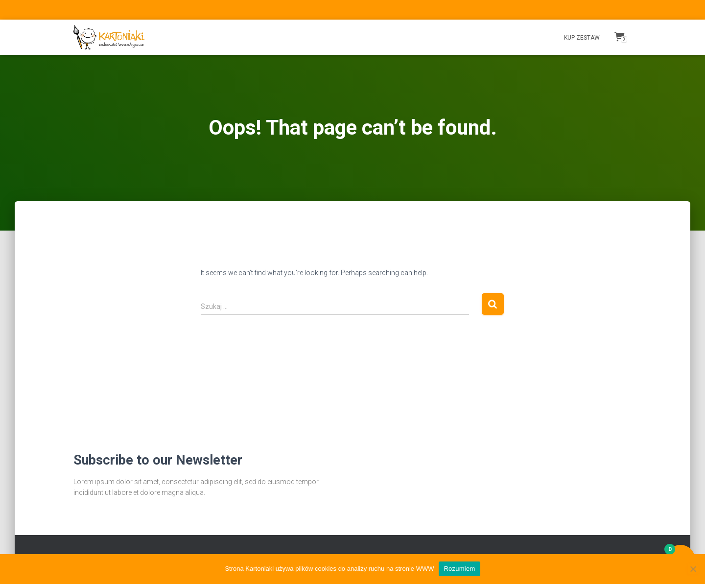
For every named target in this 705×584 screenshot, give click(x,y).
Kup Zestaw (582, 37)
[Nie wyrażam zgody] (693, 569)
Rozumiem (459, 568)
